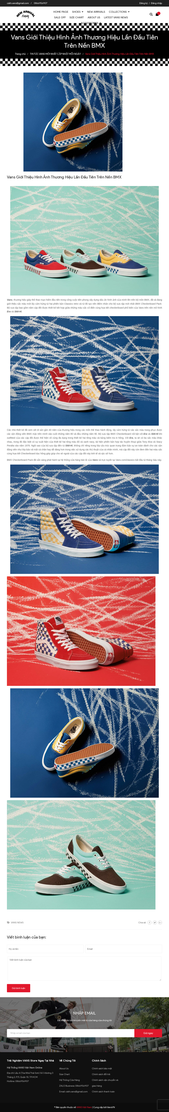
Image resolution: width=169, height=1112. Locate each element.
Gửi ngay (148, 1033)
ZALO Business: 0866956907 (74, 1085)
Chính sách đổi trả (101, 1074)
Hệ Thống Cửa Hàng (69, 1080)
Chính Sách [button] (99, 1060)
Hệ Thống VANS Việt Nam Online (24, 1067)
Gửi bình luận (18, 988)
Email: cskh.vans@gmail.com (73, 1091)
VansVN (111, 1107)
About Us (63, 1068)
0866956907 (40, 3)
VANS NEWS (17, 922)
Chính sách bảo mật (102, 1068)
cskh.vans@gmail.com (18, 3)
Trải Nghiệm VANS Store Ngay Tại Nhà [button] (30, 1060)
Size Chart (64, 1074)
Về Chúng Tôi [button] (67, 1060)
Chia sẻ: (142, 922)
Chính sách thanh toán (103, 1091)
